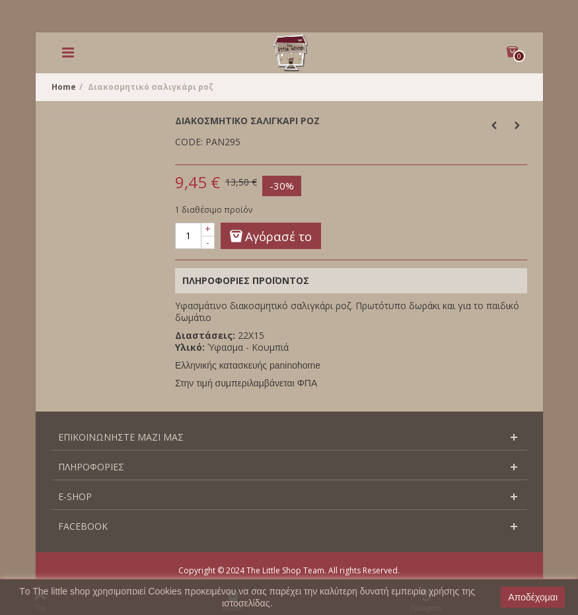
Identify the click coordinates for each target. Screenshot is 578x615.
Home (64, 86)
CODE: (189, 142)
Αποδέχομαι (533, 597)
